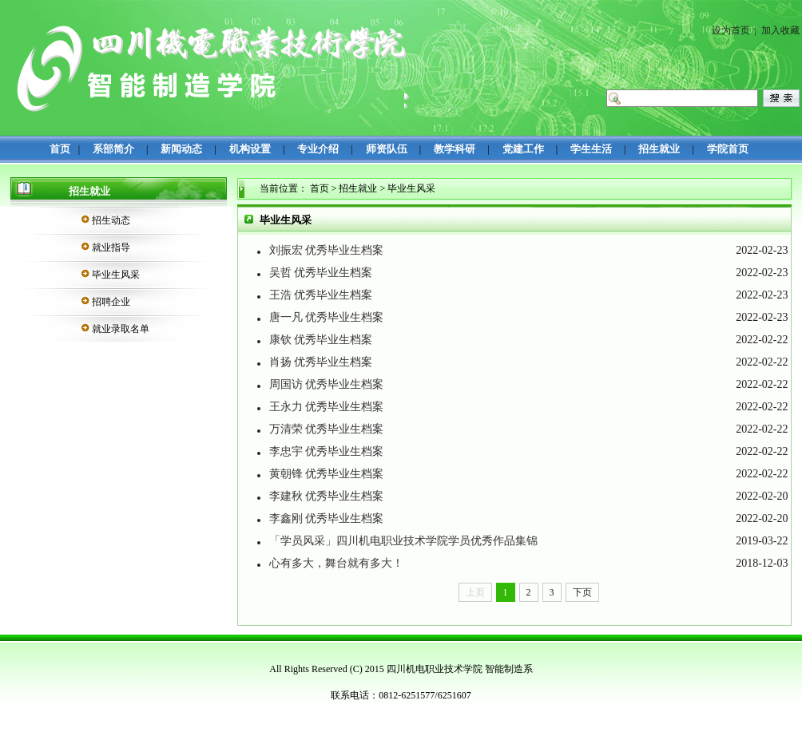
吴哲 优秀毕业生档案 (321, 273)
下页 (582, 592)
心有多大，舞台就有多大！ (336, 563)
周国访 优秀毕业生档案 (326, 384)
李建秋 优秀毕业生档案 (326, 496)
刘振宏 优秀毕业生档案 (326, 250)
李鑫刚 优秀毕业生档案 (326, 518)
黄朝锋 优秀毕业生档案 (326, 474)
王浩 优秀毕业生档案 (321, 295)
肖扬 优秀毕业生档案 (321, 362)
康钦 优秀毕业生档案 (321, 340)
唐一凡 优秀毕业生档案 (326, 317)
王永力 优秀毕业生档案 (326, 407)
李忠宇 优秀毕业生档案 (326, 451)
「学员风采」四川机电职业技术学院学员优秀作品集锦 (403, 541)
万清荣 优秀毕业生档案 (326, 429)
